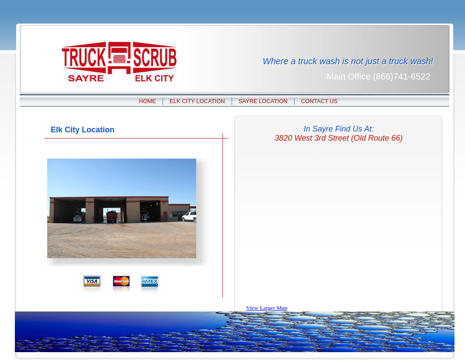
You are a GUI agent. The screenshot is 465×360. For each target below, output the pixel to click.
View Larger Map (266, 308)
